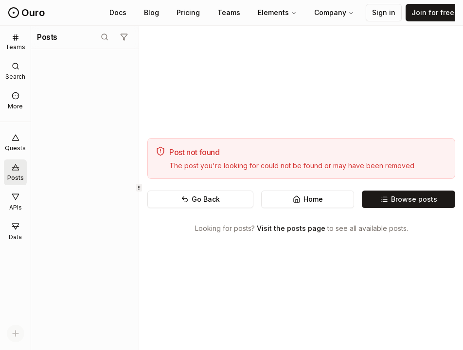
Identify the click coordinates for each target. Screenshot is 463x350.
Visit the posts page (291, 228)
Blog (151, 12)
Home (308, 199)
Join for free (432, 12)
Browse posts (408, 199)
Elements (277, 12)
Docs (117, 12)
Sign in (383, 12)
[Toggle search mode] (104, 37)
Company (334, 12)
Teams (228, 12)
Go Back (200, 199)
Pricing (188, 12)
